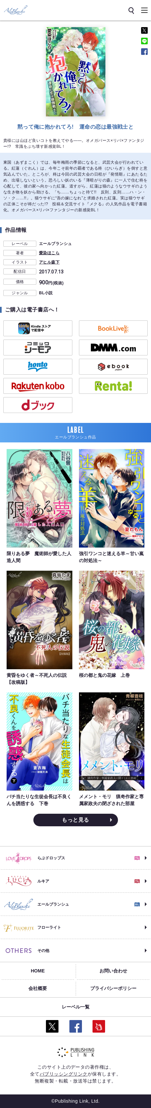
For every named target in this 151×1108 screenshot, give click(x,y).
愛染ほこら (49, 253)
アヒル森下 (49, 262)
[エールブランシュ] (15, 10)
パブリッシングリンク (64, 1074)
